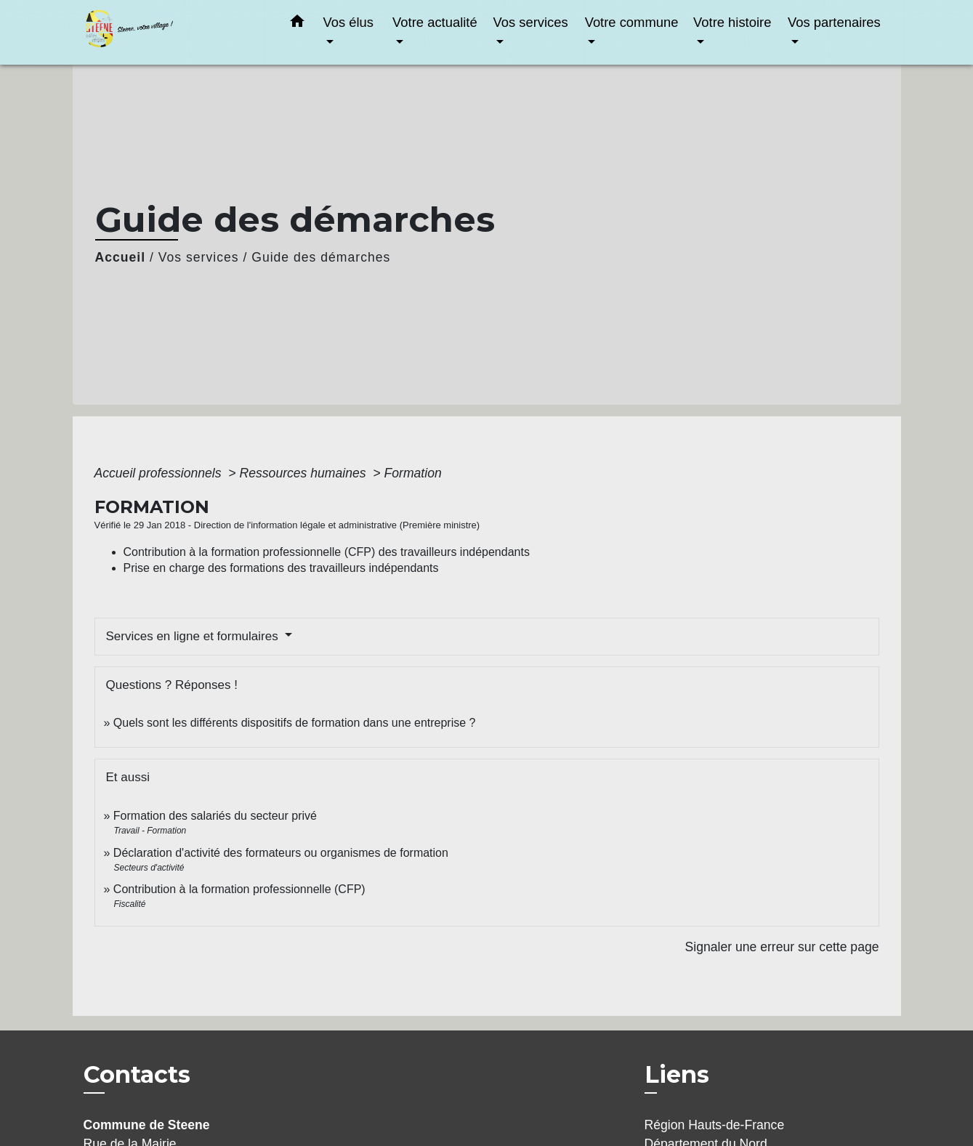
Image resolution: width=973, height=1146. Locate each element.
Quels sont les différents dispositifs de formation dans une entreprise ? (294, 723)
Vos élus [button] (348, 22)
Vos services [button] (530, 22)
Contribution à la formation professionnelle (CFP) (239, 889)
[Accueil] (174, 32)
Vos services (198, 257)
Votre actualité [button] (434, 22)
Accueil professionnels (159, 473)
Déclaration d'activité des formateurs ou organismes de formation (280, 853)
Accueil (120, 257)
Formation (413, 473)
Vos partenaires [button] (834, 22)
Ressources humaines (305, 473)
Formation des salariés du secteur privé (215, 816)
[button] (297, 24)
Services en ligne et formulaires (194, 636)
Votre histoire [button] (732, 22)
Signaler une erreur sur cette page (782, 947)
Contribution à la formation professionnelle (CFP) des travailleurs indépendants (327, 552)
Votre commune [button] (632, 22)
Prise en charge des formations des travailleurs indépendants (281, 568)
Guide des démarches (320, 257)
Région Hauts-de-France (715, 1125)
